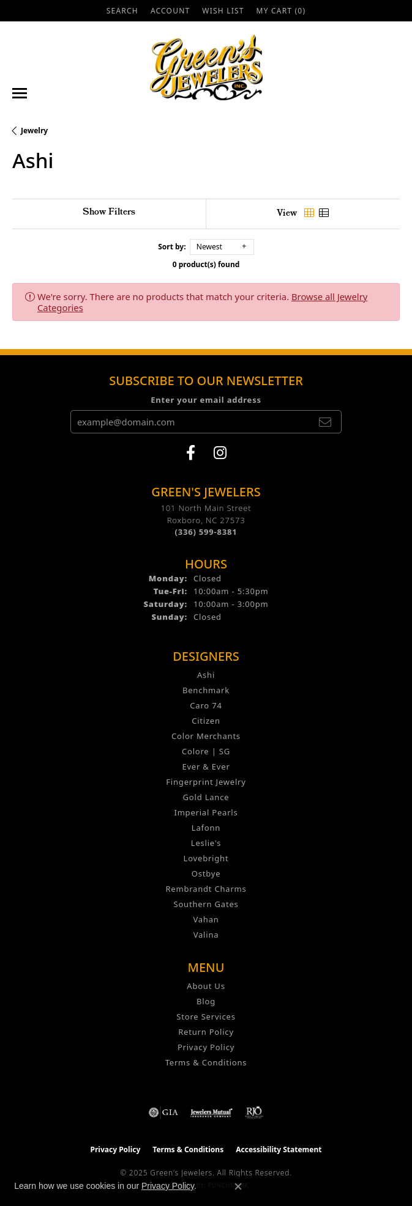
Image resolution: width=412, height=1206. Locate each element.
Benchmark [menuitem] (206, 690)
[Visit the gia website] (163, 1112)
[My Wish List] (223, 10)
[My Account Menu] (170, 10)
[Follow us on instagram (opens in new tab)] (220, 453)
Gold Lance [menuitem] (206, 797)
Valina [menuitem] (206, 934)
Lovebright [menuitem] (206, 858)
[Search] (122, 10)
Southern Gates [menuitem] (205, 904)
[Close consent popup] (238, 1186)
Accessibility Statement (278, 1149)
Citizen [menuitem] (206, 720)
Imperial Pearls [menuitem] (206, 812)
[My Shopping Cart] (281, 10)
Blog (206, 1001)
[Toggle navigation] (19, 93)
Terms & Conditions (206, 1062)
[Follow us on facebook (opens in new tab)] (190, 453)
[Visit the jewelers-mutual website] (211, 1112)
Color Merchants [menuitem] (206, 735)
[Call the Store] (206, 531)
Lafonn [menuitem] (206, 827)
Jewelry (34, 130)
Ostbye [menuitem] (206, 873)
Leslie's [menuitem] (206, 842)
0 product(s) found (206, 264)
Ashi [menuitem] (206, 674)
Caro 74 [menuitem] (206, 705)
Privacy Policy (206, 1047)
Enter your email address (206, 399)
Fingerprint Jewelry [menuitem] (205, 781)
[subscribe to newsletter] (325, 422)
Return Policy (206, 1031)
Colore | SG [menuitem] (206, 751)
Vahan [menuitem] (206, 919)
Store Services (205, 1016)
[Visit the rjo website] (254, 1112)
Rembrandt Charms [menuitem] (205, 888)
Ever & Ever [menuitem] (206, 766)
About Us (206, 985)
